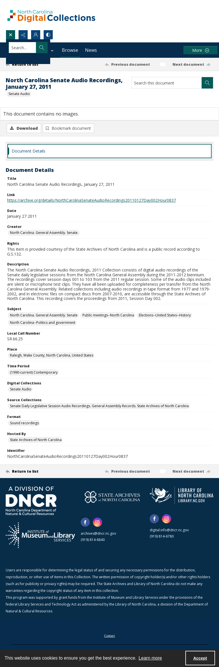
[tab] (109, 152)
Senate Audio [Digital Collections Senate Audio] (20, 390)
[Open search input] (10, 34)
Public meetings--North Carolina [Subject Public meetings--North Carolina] (108, 316)
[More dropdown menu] (200, 50)
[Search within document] (207, 82)
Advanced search (23, 57)
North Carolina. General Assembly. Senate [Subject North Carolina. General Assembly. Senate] (44, 316)
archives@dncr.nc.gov (98, 534)
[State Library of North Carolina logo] (181, 496)
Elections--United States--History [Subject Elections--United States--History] (165, 316)
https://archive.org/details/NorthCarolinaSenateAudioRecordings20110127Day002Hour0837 (91, 201)
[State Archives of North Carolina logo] (112, 498)
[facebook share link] (85, 523)
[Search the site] (88, 47)
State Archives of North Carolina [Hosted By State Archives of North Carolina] (36, 441)
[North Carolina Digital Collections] (51, 15)
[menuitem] (109, 636)
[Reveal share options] (23, 34)
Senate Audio (19, 93)
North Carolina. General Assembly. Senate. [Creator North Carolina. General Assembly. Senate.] (44, 233)
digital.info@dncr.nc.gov (169, 531)
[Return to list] (33, 64)
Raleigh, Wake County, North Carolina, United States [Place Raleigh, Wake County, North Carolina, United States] (51, 356)
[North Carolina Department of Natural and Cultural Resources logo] (31, 502)
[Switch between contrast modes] (48, 34)
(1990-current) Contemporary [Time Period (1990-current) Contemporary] (34, 373)
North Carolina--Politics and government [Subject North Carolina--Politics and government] (42, 323)
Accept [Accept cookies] (200, 658)
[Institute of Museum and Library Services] (40, 536)
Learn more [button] (150, 658)
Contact (109, 637)
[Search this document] (167, 82)
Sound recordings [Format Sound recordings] (24, 424)
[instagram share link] (97, 523)
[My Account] (35, 34)
